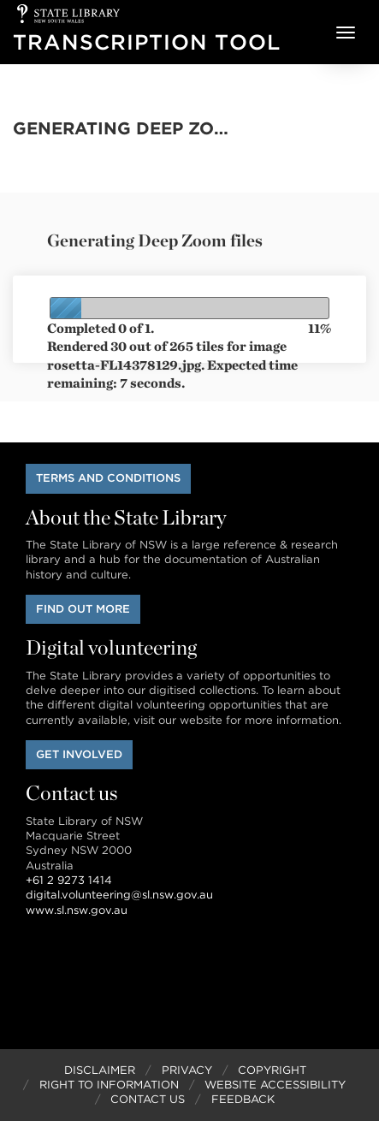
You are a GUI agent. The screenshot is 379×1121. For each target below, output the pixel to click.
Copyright (272, 1070)
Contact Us (147, 1099)
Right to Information (109, 1084)
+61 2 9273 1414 (69, 880)
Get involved (79, 754)
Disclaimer (99, 1070)
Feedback (243, 1099)
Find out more (83, 608)
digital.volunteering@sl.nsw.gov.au (119, 894)
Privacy (187, 1070)
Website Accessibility (275, 1084)
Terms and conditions (108, 478)
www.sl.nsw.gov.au (76, 910)
